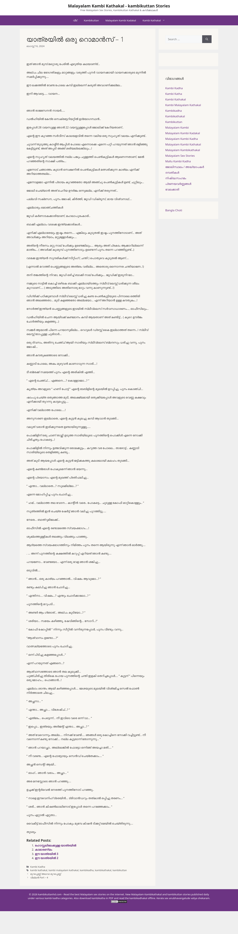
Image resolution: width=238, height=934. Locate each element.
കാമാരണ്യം (43, 849)
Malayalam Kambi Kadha (181, 139)
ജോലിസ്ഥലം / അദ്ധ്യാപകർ (184, 167)
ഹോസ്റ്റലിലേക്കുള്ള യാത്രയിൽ (55, 845)
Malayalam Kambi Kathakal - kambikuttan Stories (119, 6)
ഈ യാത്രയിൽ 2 (46, 858)
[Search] (207, 39)
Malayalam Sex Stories (180, 156)
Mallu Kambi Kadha (178, 161)
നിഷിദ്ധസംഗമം (175, 178)
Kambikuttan (91, 20)
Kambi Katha (173, 94)
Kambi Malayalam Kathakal (183, 105)
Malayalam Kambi (177, 127)
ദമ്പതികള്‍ (172, 172)
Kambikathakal (175, 116)
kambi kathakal (38, 870)
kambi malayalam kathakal (64, 870)
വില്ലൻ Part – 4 (39, 877)
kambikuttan (120, 870)
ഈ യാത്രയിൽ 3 (46, 854)
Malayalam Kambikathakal (182, 150)
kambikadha (87, 870)
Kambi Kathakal (155, 20)
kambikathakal (103, 870)
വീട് (75, 20)
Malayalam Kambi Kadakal (120, 20)
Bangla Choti (173, 210)
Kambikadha (173, 111)
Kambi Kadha (37, 866)
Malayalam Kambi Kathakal (183, 144)
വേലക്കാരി (172, 189)
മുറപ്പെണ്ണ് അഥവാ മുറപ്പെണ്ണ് (45, 873)
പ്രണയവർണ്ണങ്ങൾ (178, 184)
